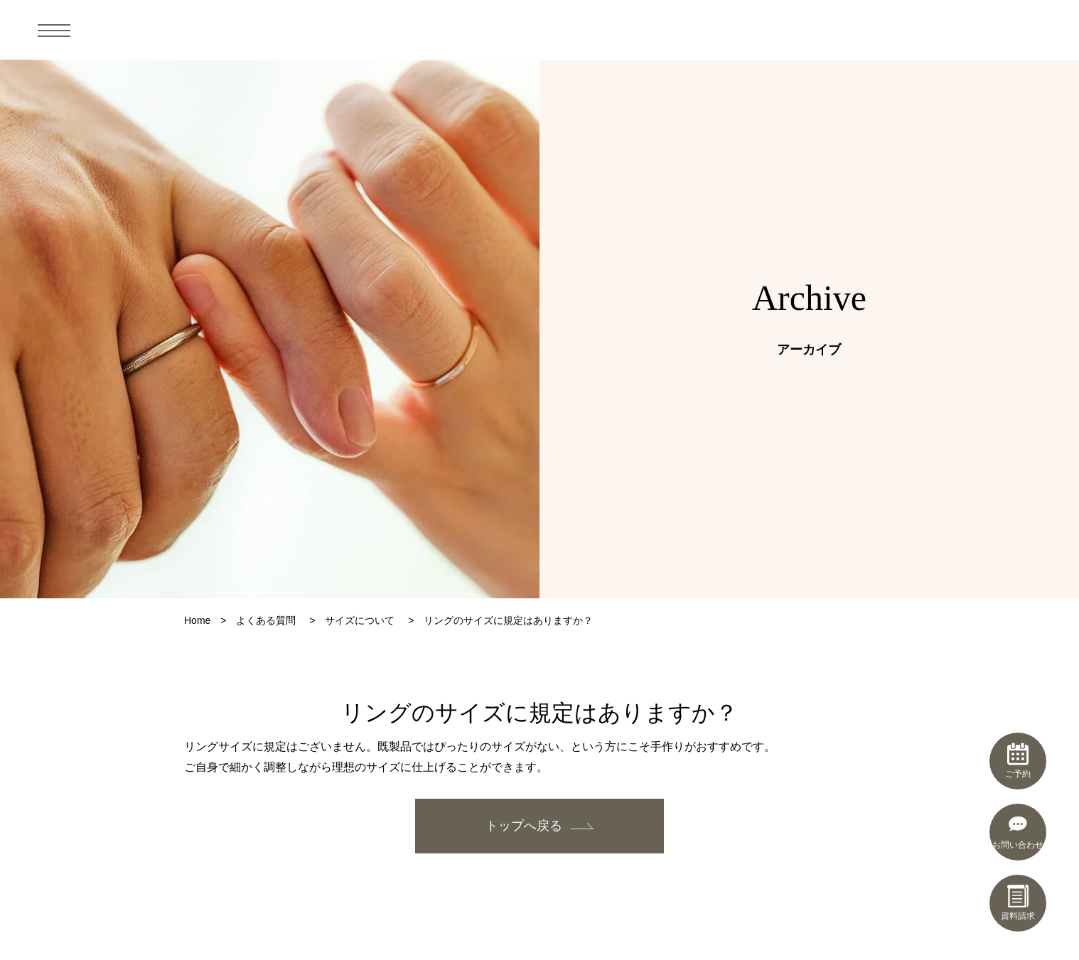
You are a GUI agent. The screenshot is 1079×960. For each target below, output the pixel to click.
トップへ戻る (523, 826)
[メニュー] (54, 30)
